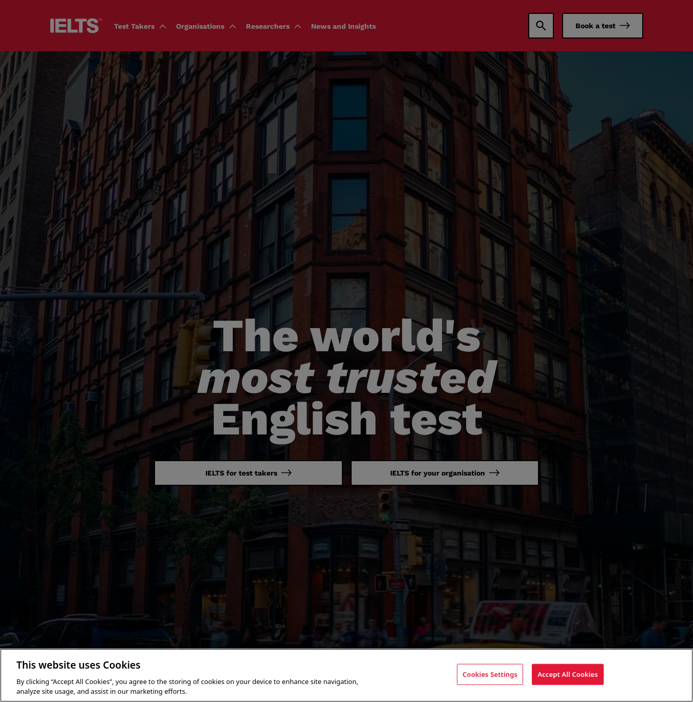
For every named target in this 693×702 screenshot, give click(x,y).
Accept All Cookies (567, 677)
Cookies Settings (490, 677)
